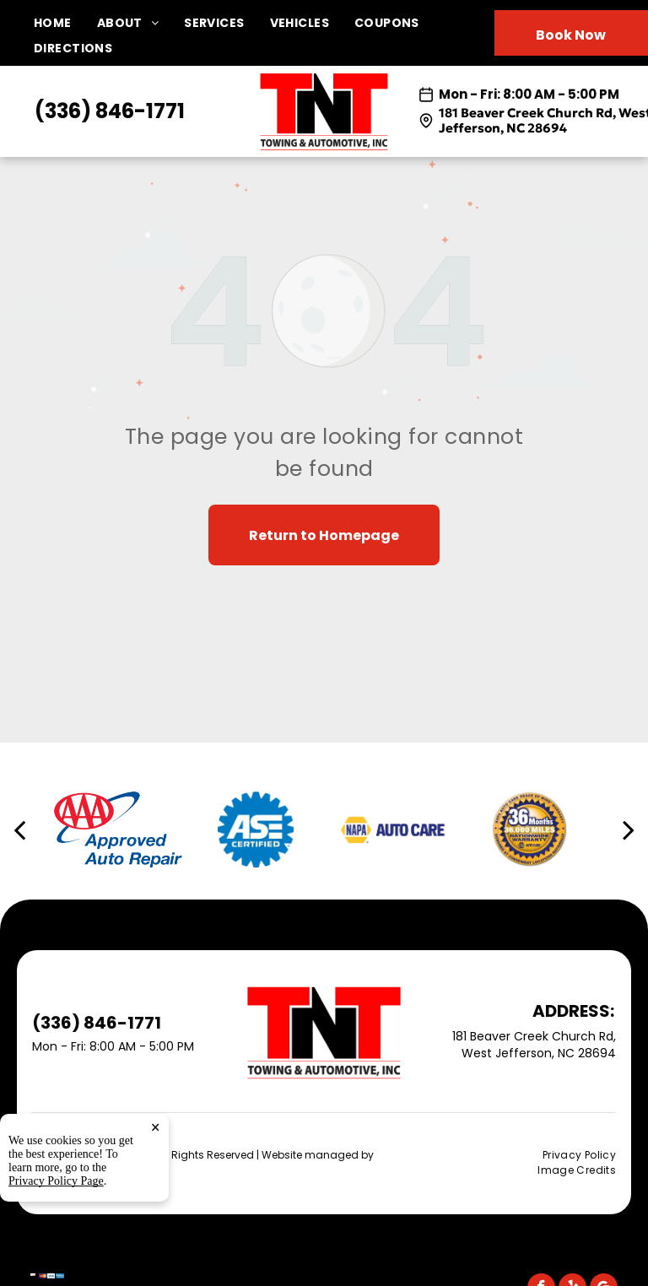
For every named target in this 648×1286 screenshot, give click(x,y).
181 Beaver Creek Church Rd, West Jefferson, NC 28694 (534, 1045)
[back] (19, 829)
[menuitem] (65, 23)
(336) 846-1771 (110, 111)
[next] (628, 829)
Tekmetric (57, 1169)
